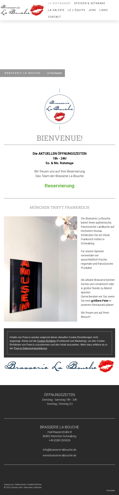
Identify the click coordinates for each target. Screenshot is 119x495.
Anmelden (110, 490)
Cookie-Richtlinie (46, 341)
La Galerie (56, 10)
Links (103, 10)
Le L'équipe (76, 10)
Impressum (9, 484)
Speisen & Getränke (89, 3)
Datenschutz (20, 484)
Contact (54, 16)
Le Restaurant (59, 3)
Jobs (92, 10)
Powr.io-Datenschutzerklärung (30, 348)
